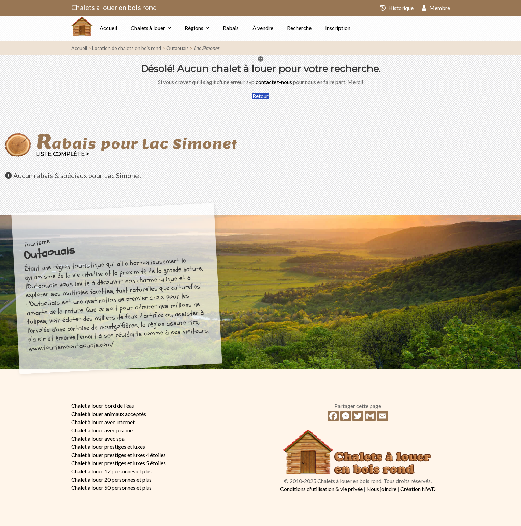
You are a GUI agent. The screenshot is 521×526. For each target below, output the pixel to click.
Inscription (351, 28)
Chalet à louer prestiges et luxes (108, 446)
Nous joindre (381, 489)
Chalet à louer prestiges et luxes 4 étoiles (118, 455)
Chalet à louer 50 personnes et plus (111, 487)
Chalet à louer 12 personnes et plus (111, 471)
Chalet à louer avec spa (98, 438)
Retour (260, 96)
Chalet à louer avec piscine (102, 430)
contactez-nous (274, 82)
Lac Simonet (206, 48)
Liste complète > (62, 154)
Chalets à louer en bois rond (114, 7)
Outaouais (177, 48)
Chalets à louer (161, 28)
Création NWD (418, 489)
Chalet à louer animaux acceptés (108, 414)
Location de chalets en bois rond (126, 48)
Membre (436, 7)
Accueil (122, 28)
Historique (397, 7)
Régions (207, 28)
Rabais (244, 28)
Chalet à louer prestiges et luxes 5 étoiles (118, 463)
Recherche (313, 28)
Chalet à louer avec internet (103, 422)
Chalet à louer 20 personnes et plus (111, 479)
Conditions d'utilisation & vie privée (321, 489)
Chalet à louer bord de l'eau (102, 405)
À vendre (276, 28)
